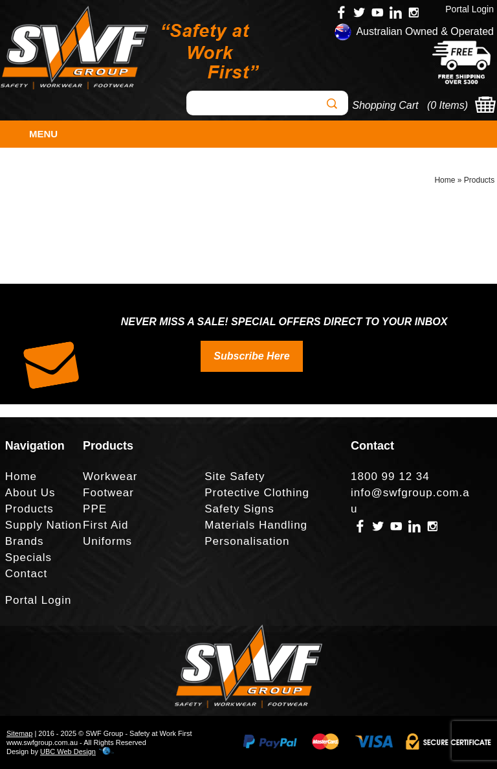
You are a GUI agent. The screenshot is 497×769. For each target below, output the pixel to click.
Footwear (108, 493)
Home (444, 180)
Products (479, 180)
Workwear (110, 476)
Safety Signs (239, 509)
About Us (30, 493)
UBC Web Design (68, 751)
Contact (26, 574)
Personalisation (246, 541)
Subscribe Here (251, 356)
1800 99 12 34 (390, 476)
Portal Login (469, 9)
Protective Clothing (256, 493)
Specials (28, 557)
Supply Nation (43, 525)
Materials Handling (255, 525)
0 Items (447, 105)
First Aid (105, 525)
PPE (95, 509)
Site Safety (234, 476)
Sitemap (19, 733)
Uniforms (107, 541)
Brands (24, 541)
